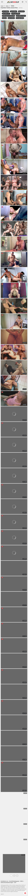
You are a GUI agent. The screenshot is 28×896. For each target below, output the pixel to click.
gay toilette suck (6, 13)
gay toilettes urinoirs (21, 15)
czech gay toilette (15, 13)
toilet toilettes (14, 11)
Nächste (17, 875)
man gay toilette (19, 18)
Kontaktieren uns (4, 881)
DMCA (21, 881)
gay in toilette (11, 18)
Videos (7, 5)
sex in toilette (5, 11)
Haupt (2, 5)
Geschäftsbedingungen (14, 881)
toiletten (4, 18)
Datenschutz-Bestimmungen (7, 882)
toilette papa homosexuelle (8, 15)
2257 (15, 882)
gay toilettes (21, 11)
